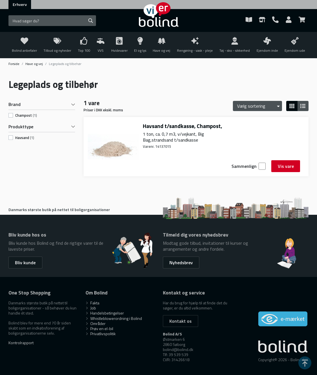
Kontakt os (180, 321)
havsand (24, 137)
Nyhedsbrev (181, 262)
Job (91, 308)
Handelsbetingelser (105, 313)
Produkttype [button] (41, 126)
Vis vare (286, 166)
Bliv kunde (25, 262)
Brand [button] (41, 104)
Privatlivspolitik (101, 334)
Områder (96, 323)
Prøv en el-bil (99, 328)
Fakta (92, 303)
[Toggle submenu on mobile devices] (100, 45)
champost (26, 115)
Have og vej (34, 63)
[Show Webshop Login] (288, 20)
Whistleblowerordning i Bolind (114, 318)
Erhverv (20, 4)
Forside (13, 63)
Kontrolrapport (21, 343)
